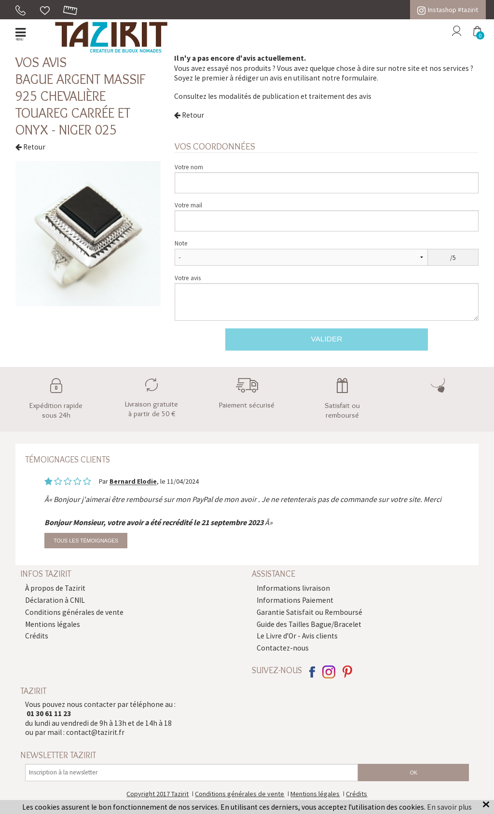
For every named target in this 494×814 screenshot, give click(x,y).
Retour (30, 146)
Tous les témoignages (86, 540)
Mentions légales (52, 624)
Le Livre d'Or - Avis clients (297, 635)
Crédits (36, 635)
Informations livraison (293, 588)
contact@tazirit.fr (95, 732)
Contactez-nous (283, 647)
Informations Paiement (295, 600)
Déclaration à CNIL (55, 600)
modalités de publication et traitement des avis (295, 96)
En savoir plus (449, 807)
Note (181, 243)
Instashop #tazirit (447, 9)
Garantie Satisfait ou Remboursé (309, 612)
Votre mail (188, 205)
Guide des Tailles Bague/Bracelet (309, 624)
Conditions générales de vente (74, 612)
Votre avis (188, 278)
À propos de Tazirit (55, 588)
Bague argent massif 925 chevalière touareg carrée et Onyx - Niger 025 (80, 104)
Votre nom (189, 167)
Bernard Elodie (133, 481)
